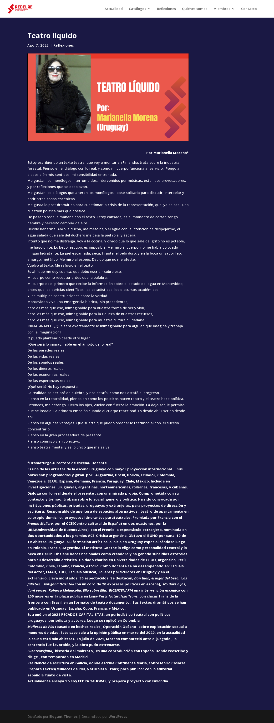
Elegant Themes (63, 716)
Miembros (221, 9)
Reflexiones (166, 9)
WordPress (118, 716)
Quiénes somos (194, 9)
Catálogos (137, 9)
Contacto (249, 9)
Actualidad (114, 9)
